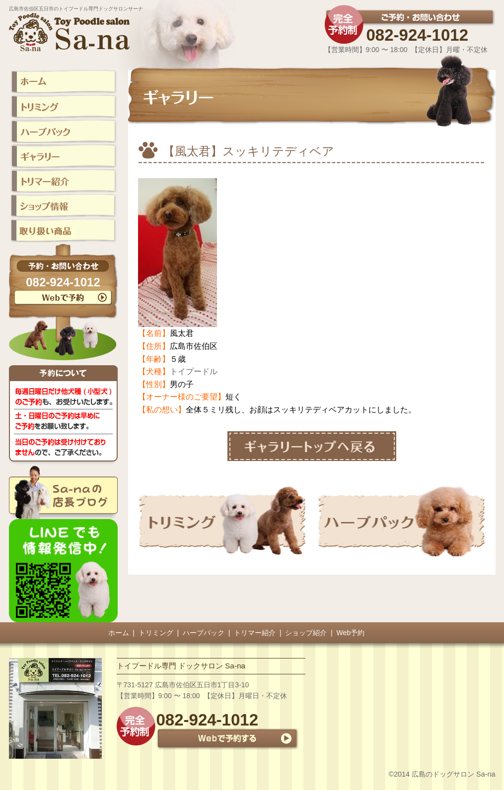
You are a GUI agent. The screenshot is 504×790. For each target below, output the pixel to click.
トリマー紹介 (255, 633)
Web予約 (351, 633)
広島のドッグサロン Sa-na (453, 774)
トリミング (156, 633)
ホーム (118, 633)
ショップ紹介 (306, 633)
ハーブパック (203, 633)
